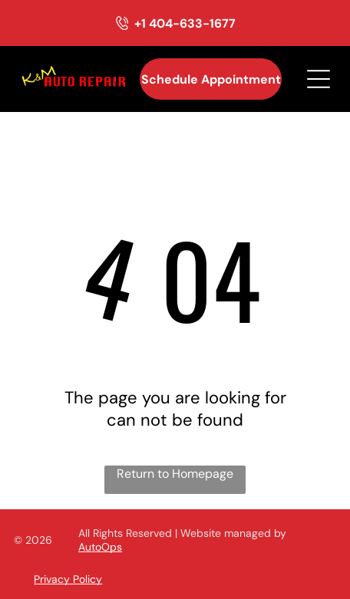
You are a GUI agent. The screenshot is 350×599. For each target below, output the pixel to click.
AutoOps (100, 547)
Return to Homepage (175, 474)
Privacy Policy (68, 579)
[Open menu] (318, 79)
